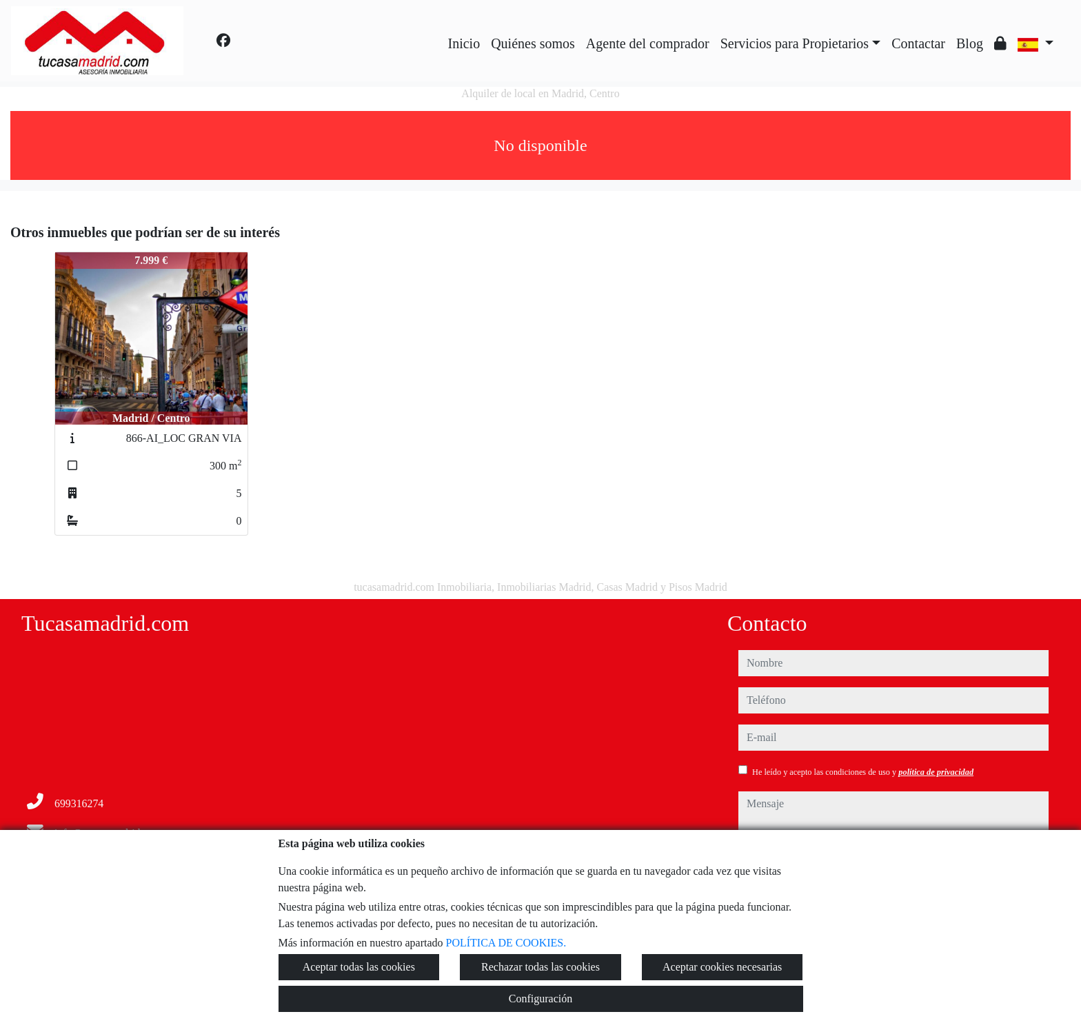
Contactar (918, 43)
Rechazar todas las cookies (540, 967)
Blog (969, 43)
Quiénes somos (533, 43)
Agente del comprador (647, 43)
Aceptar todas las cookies (359, 967)
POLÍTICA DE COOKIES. (506, 943)
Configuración (540, 998)
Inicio (464, 43)
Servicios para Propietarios (794, 43)
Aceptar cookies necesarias (722, 967)
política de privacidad (935, 772)
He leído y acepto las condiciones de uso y (862, 772)
